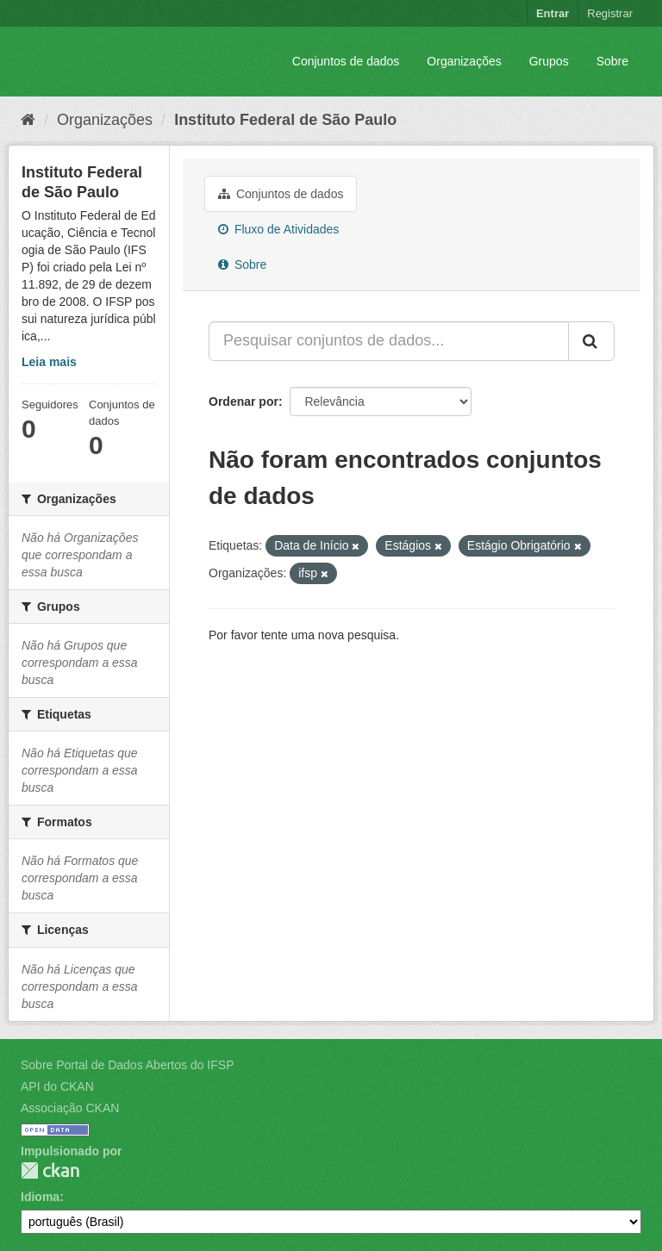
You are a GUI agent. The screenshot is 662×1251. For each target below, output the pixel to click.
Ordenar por (243, 401)
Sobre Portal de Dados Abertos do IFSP (127, 1065)
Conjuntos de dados (346, 61)
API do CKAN (57, 1086)
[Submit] (591, 341)
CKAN (50, 1170)
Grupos (549, 61)
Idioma (40, 1197)
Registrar (610, 13)
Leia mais (49, 362)
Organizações (464, 61)
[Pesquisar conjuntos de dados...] (389, 341)
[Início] (28, 119)
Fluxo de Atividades (278, 229)
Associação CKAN (70, 1108)
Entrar (552, 13)
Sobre (612, 61)
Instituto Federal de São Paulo (285, 119)
